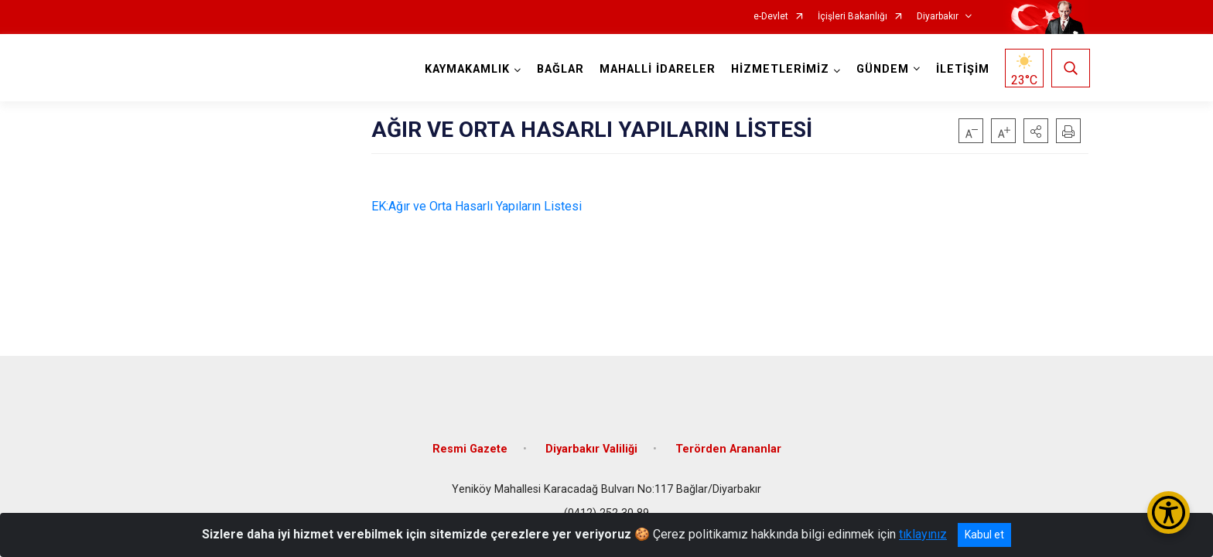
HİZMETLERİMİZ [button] (779, 69)
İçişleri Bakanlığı (852, 17)
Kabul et (984, 534)
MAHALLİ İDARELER (656, 69)
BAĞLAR (559, 69)
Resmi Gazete (469, 442)
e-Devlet (770, 17)
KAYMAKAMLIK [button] (465, 69)
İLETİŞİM (961, 69)
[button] (1035, 130)
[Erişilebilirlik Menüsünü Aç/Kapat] (1168, 512)
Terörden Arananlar (728, 442)
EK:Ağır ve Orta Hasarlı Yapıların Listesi (476, 206)
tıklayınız (923, 534)
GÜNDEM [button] (881, 69)
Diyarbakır (937, 17)
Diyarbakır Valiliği (591, 442)
